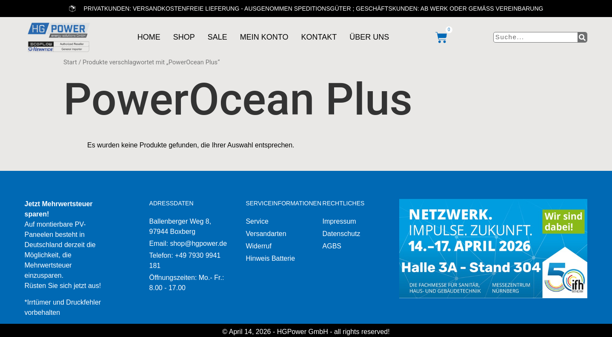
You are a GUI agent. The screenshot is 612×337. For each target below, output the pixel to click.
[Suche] (582, 37)
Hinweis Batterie (270, 258)
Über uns (368, 37)
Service (257, 221)
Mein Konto (262, 37)
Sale (216, 37)
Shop (182, 37)
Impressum (339, 221)
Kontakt (317, 37)
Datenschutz (341, 233)
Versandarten (266, 233)
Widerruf (258, 246)
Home (147, 37)
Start (70, 62)
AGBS (332, 246)
